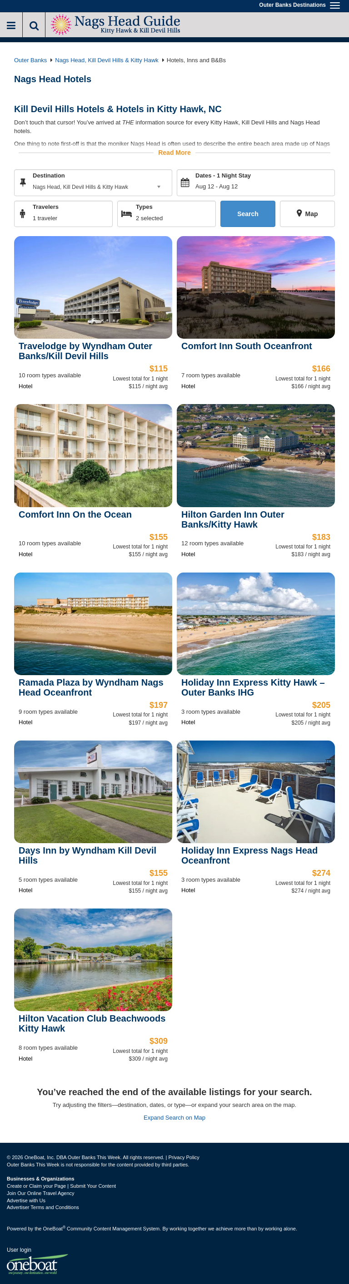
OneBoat (54, 1228)
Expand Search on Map (174, 1117)
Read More (174, 152)
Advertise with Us (26, 1200)
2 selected (149, 218)
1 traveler (45, 218)
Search (248, 213)
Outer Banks (30, 60)
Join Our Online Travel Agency (41, 1193)
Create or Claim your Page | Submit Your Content (61, 1186)
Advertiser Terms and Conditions (43, 1207)
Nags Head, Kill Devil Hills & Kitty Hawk (107, 60)
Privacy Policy (183, 1157)
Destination (49, 175)
